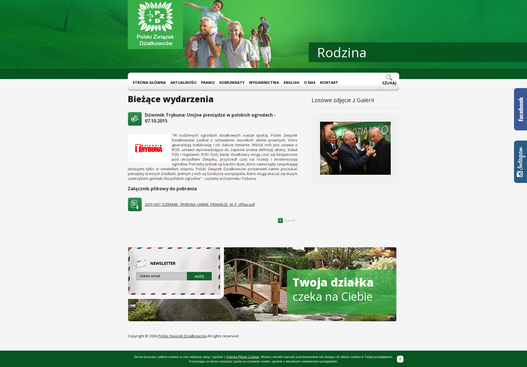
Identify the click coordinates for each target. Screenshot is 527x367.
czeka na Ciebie (333, 289)
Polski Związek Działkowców (182, 335)
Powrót (286, 220)
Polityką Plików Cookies (242, 357)
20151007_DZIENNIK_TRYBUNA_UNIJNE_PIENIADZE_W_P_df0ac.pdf (200, 204)
